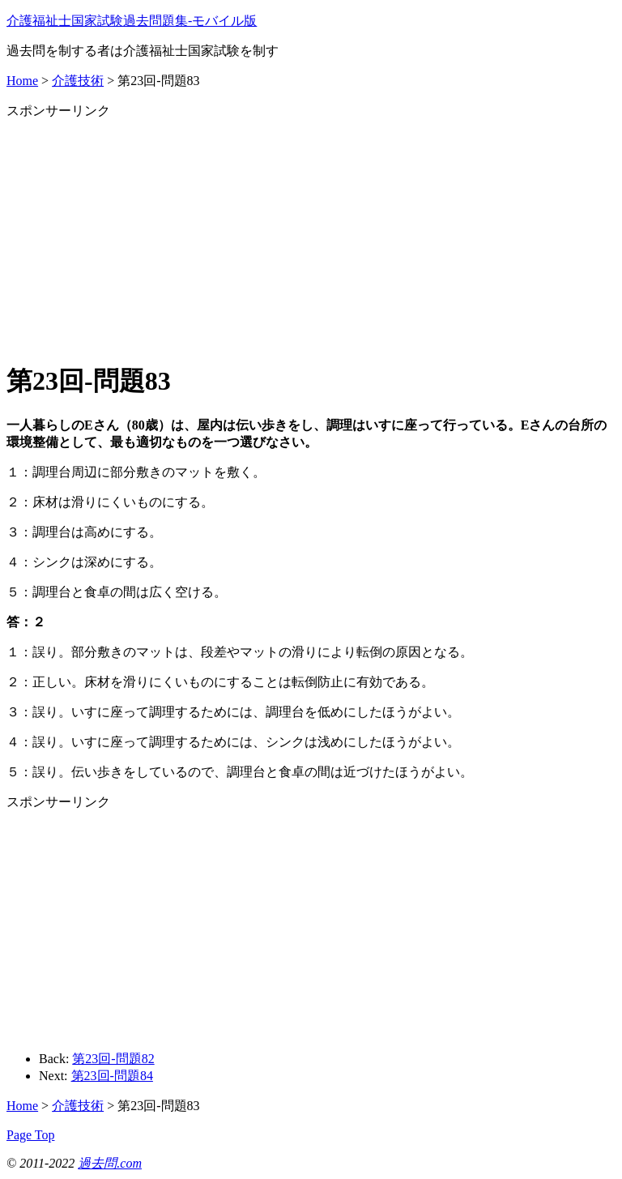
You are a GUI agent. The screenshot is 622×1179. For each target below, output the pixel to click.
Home (22, 81)
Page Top (30, 1135)
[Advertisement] (311, 233)
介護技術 (78, 81)
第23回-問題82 (113, 1059)
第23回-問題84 (112, 1076)
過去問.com (110, 1163)
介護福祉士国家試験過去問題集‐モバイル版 (131, 21)
